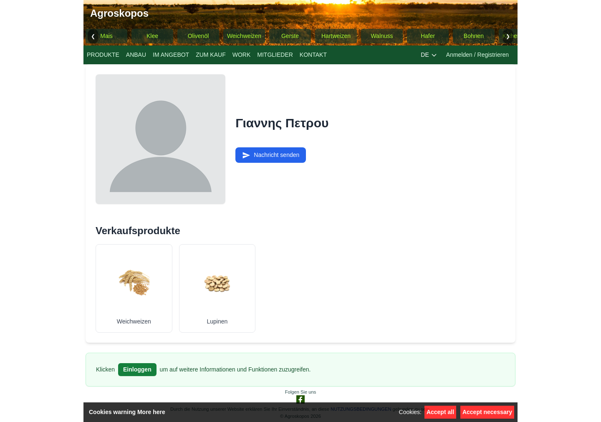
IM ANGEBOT (171, 54)
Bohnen (474, 36)
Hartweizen (336, 36)
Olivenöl (198, 36)
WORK (241, 54)
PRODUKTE (103, 54)
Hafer (428, 36)
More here (151, 412)
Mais (106, 36)
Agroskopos (119, 13)
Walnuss (382, 36)
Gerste (290, 36)
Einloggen (137, 369)
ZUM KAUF (211, 54)
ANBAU (136, 54)
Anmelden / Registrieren (477, 54)
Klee (152, 36)
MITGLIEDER (275, 54)
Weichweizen (244, 36)
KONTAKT (313, 54)
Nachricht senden (270, 155)
